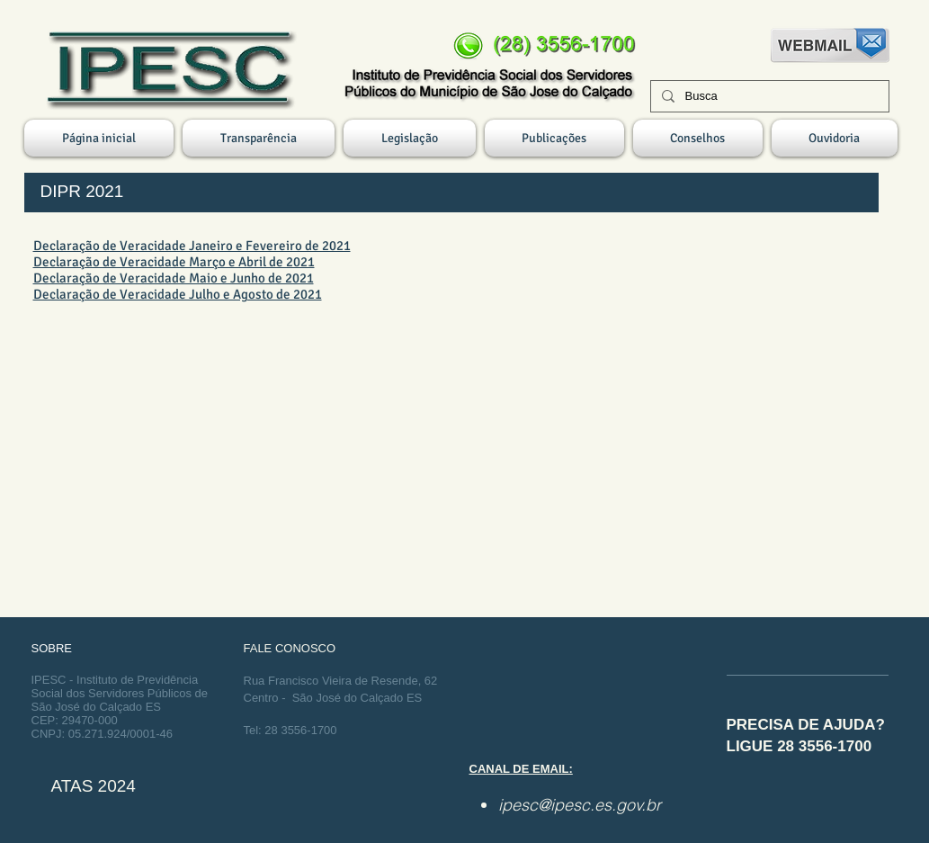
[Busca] (768, 96)
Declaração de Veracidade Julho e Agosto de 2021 (177, 294)
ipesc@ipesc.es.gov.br (579, 804)
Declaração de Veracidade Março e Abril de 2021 (174, 262)
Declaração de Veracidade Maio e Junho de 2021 (173, 278)
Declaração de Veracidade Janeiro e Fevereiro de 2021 (192, 246)
